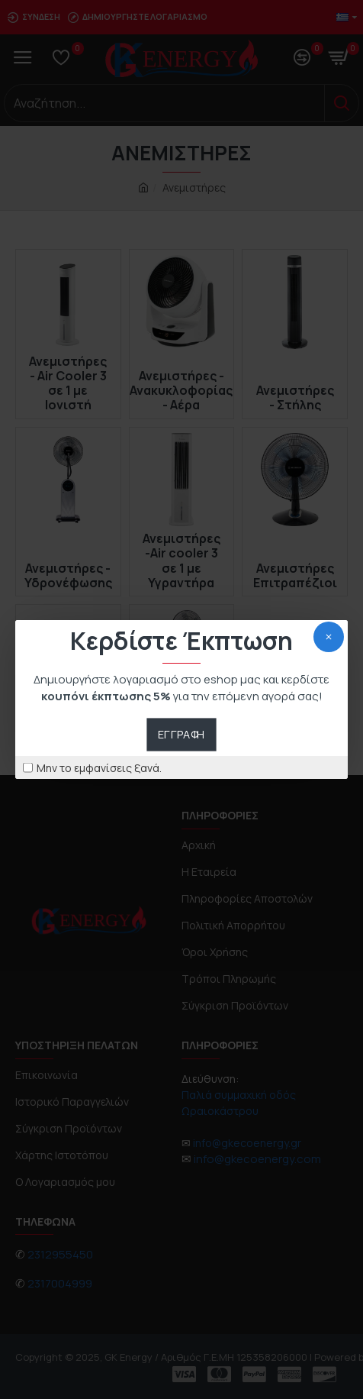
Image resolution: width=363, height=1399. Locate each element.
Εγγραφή (181, 734)
